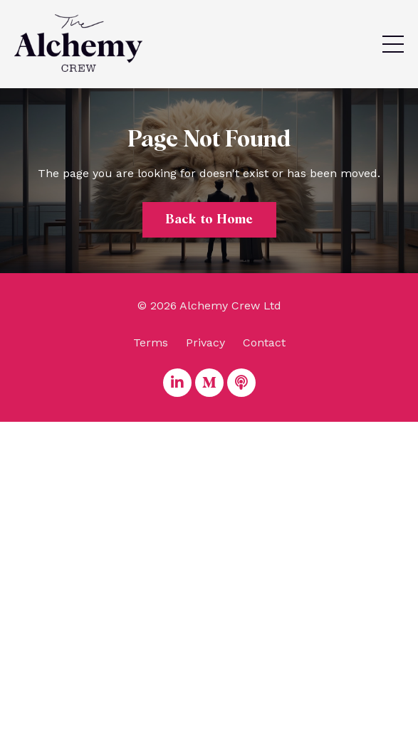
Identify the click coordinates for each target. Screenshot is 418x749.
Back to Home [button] (209, 219)
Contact (264, 342)
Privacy (205, 342)
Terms (150, 342)
